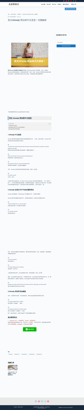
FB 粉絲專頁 (13, 324)
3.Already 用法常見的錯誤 (14, 129)
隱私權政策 (60, 407)
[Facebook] (63, 1)
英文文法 (54, 4)
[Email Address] (66, 42)
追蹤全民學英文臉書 (70, 8)
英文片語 (49, 4)
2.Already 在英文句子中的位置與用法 (16, 127)
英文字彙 (43, 4)
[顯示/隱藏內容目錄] (49, 124)
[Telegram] (73, 1)
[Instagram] (66, 1)
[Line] (68, 1)
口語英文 (59, 4)
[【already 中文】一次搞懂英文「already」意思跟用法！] (12, 367)
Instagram (19, 324)
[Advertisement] (30, 31)
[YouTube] (71, 1)
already (10, 354)
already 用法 (39, 354)
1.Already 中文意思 (12, 125)
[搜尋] (75, 1)
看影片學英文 (66, 4)
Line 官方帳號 (29, 324)
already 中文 (17, 354)
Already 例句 (24, 354)
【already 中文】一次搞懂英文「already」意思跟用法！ (22, 320)
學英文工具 (73, 4)
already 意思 (31, 354)
